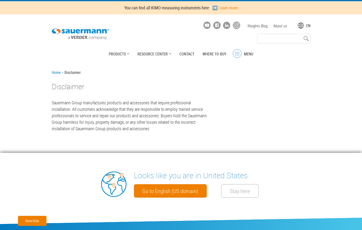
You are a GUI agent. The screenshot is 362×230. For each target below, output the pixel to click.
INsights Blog (257, 26)
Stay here (240, 191)
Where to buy (214, 54)
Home (56, 72)
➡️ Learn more (225, 8)
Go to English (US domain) (170, 191)
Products (117, 54)
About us (280, 26)
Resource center (153, 54)
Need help (32, 220)
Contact (186, 54)
